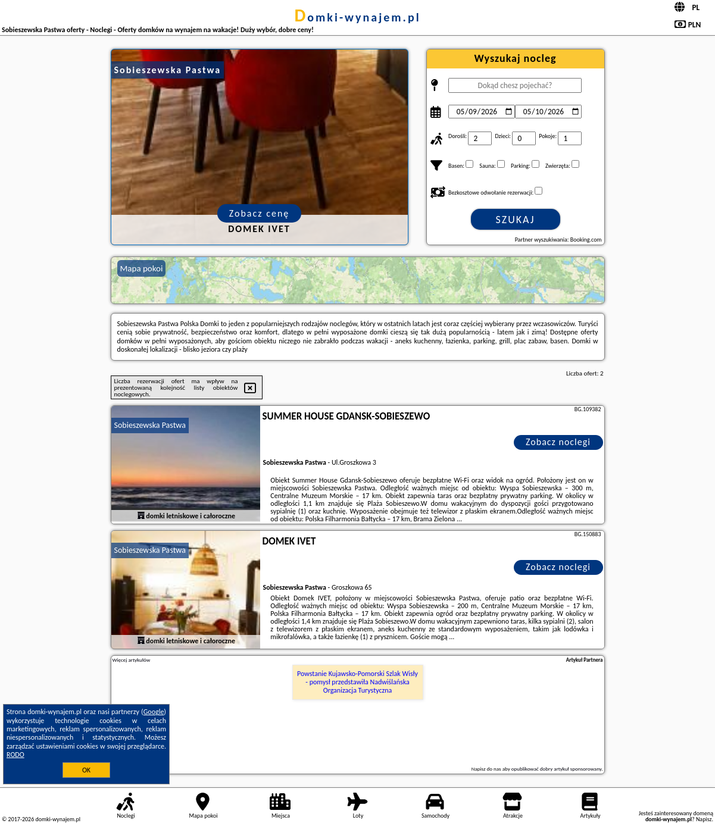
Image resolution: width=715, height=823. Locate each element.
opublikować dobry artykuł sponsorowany (556, 768)
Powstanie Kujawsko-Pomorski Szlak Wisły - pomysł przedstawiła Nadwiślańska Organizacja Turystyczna (357, 682)
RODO (15, 754)
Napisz (704, 819)
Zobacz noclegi (558, 442)
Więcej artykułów (132, 660)
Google (153, 712)
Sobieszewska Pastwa (150, 425)
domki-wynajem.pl (357, 17)
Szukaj (515, 219)
